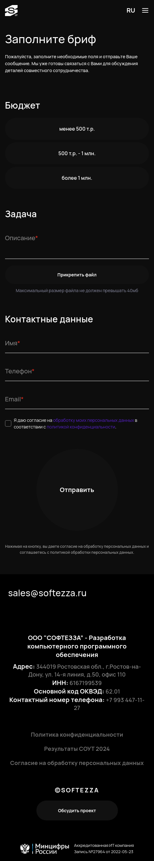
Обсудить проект (77, 810)
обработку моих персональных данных (94, 420)
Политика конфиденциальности (77, 734)
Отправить (77, 489)
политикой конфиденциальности (81, 427)
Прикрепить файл (77, 275)
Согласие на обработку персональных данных (77, 763)
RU (130, 10)
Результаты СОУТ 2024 (77, 748)
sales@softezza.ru (47, 593)
